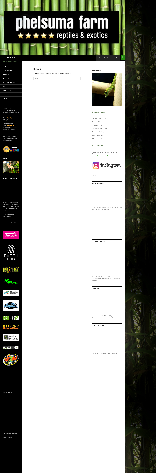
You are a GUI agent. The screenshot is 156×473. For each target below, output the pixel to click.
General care (8, 70)
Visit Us (5, 86)
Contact (111, 58)
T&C (4, 94)
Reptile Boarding (9, 82)
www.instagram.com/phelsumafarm (103, 156)
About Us (6, 74)
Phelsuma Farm (9, 57)
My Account (7, 90)
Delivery (6, 98)
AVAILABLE (101, 58)
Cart (117, 58)
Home (5, 66)
